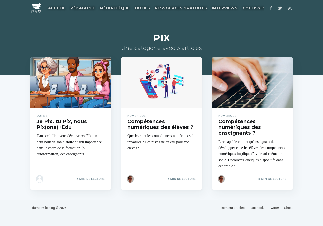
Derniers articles (233, 208)
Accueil (57, 8)
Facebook (257, 208)
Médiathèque (114, 8)
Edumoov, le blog (42, 208)
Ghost (288, 208)
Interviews (224, 8)
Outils (142, 8)
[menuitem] (56, 8)
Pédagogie (82, 8)
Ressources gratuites (181, 8)
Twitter (274, 208)
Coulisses (254, 8)
